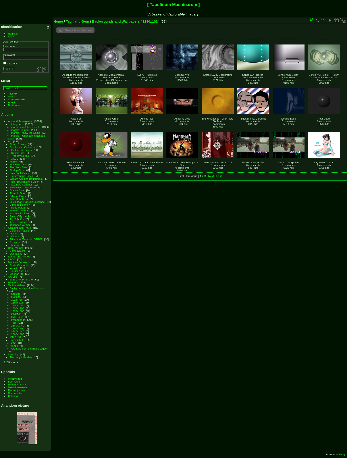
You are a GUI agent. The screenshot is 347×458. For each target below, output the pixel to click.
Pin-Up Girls (17, 170)
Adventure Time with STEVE (26, 239)
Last (219, 176)
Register (13, 33)
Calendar (13, 395)
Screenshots (17, 339)
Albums (7, 114)
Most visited (15, 378)
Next (211, 176)
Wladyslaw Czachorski (23, 187)
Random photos (17, 384)
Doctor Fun (17, 152)
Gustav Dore (17, 190)
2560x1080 (17, 334)
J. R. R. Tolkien (18, 221)
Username (9, 46)
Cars (14, 233)
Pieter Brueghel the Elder (24, 181)
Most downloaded (18, 387)
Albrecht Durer (18, 193)
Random (13, 282)
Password (9, 54)
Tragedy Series (20, 155)
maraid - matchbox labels (25, 127)
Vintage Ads (17, 124)
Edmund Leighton (20, 204)
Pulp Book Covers (20, 173)
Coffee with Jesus (21, 150)
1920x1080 (17, 311)
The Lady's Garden (21, 357)
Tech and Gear (16, 285)
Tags (11, 93)
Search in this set (78, 30)
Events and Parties (19, 256)
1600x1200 (17, 308)
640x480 (16, 293)
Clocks (15, 236)
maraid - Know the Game (25, 132)
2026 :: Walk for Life (21, 279)
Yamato (14, 268)
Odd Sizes (17, 316)
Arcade (14, 345)
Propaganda (18, 319)
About (11, 102)
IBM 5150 (15, 337)
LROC (11, 259)
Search (12, 96)
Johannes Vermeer (21, 224)
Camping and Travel (19, 227)
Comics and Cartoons (22, 147)
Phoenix (14, 244)
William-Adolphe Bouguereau (26, 178)
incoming (13, 354)
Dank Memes (15, 247)
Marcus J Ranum (19, 210)
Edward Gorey (18, 196)
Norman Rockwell (20, 213)
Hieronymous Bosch (21, 175)
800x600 (16, 296)
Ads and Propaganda (20, 121)
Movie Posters (18, 164)
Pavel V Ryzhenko (20, 216)
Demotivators (17, 250)
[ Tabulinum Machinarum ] (173, 4)
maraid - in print (20, 129)
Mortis (13, 161)
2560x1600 (17, 328)
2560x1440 (17, 325)
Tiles (14, 322)
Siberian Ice (16, 273)
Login (11, 36)
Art (10, 141)
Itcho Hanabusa (19, 198)
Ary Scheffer (17, 219)
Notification (14, 105)
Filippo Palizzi (18, 207)
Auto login (10, 63)
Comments (14, 99)
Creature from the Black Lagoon (29, 348)
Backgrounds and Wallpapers (27, 288)
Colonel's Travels (19, 230)
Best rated (14, 381)
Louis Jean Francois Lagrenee (27, 201)
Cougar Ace (16, 270)
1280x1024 (17, 302)
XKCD (15, 158)
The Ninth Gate (18, 167)
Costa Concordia (19, 265)
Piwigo (342, 454)
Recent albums (16, 393)
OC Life (12, 276)
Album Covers (18, 144)
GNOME (16, 314)
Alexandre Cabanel (21, 184)
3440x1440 (17, 331)
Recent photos (16, 390)
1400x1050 (17, 305)
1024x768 (17, 299)
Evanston (15, 242)
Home (58, 21)
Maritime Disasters (19, 262)
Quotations (16, 253)
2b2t (13, 342)
